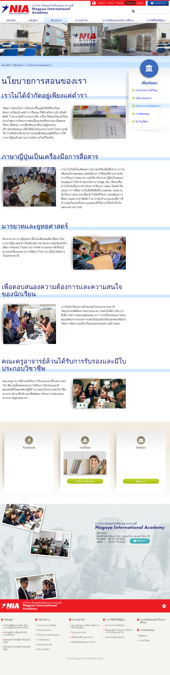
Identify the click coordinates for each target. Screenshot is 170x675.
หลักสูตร (7, 619)
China (111, 2)
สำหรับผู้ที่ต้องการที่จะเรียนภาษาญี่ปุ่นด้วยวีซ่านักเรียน (15, 626)
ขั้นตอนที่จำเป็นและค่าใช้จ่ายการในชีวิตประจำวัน (118, 631)
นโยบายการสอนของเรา (48, 634)
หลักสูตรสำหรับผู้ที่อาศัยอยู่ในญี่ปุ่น (17, 640)
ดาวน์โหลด (84, 442)
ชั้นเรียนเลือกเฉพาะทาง (82, 637)
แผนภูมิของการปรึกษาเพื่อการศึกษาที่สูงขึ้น (85, 626)
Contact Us (158, 3)
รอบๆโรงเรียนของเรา (115, 637)
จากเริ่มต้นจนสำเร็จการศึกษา (151, 621)
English (102, 2)
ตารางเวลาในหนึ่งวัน (114, 625)
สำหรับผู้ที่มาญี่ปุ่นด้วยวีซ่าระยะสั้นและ (15, 633)
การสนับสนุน (43, 639)
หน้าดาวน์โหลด (85, 481)
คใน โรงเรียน (43, 649)
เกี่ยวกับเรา (42, 619)
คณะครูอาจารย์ (44, 644)
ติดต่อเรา (141, 442)
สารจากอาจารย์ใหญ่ (46, 625)
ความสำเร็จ (77, 619)
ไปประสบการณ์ (78, 632)
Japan (140, 2)
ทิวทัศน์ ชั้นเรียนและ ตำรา (83, 642)
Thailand (130, 2)
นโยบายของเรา (44, 630)
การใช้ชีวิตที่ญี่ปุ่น (114, 619)
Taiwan (119, 2)
